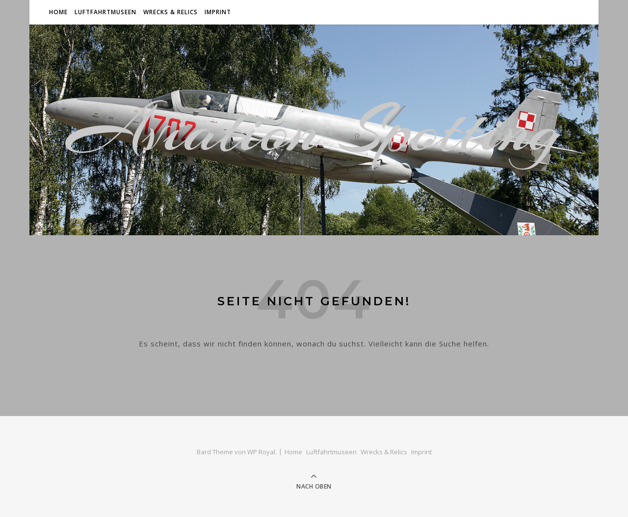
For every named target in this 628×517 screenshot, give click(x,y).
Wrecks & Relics (170, 12)
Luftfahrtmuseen (105, 12)
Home (58, 12)
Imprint (218, 12)
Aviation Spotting (314, 130)
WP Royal (261, 451)
